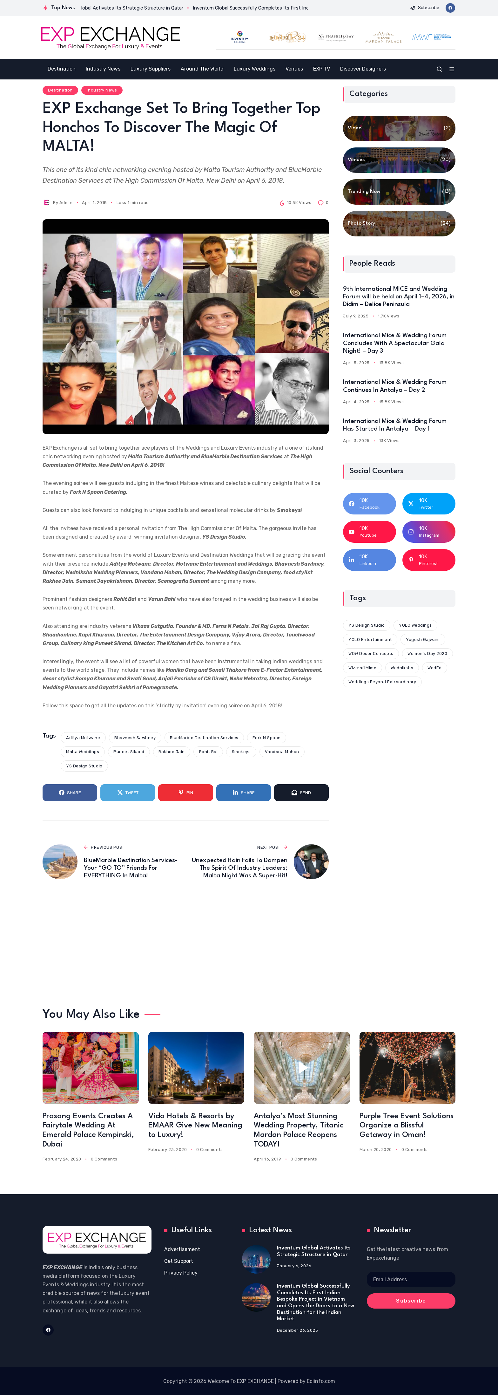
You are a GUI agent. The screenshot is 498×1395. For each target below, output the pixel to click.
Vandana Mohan (282, 751)
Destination (60, 90)
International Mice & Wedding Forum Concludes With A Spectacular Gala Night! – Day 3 (395, 343)
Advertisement (182, 1249)
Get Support (178, 1261)
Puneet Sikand (129, 751)
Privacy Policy (181, 1273)
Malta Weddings (82, 751)
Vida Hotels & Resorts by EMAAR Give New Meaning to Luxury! (195, 1126)
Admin (66, 202)
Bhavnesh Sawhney (135, 737)
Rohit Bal (208, 751)
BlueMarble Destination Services (204, 737)
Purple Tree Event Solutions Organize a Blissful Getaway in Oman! (407, 1126)
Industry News (102, 90)
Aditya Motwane (83, 737)
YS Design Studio (84, 766)
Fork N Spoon (266, 737)
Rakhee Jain (171, 751)
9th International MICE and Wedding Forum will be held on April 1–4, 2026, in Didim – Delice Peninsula (398, 297)
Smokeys (241, 751)
